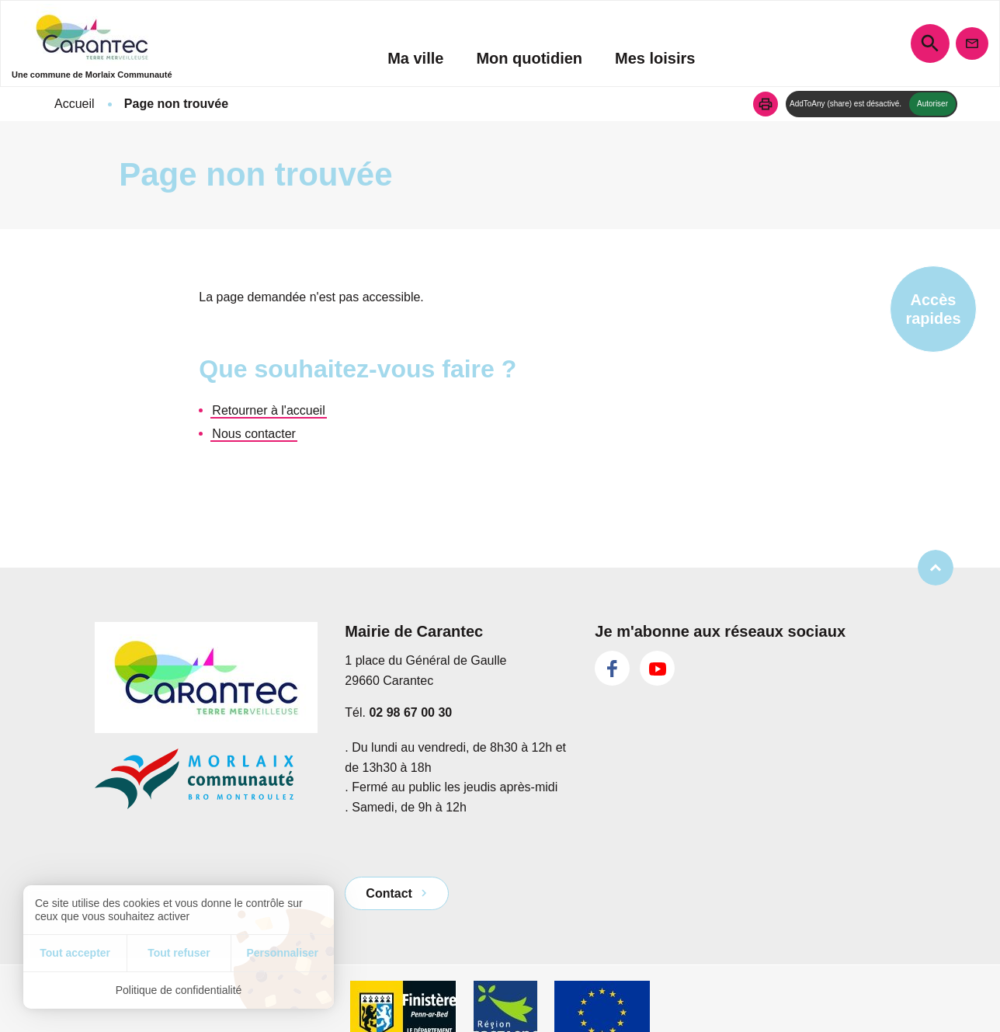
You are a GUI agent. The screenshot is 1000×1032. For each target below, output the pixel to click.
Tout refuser (179, 953)
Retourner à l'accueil (268, 410)
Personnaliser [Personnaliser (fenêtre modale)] (282, 953)
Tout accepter (75, 953)
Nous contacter (254, 433)
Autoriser (932, 103)
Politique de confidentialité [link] (179, 990)
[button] (765, 104)
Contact (389, 893)
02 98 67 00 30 (410, 712)
